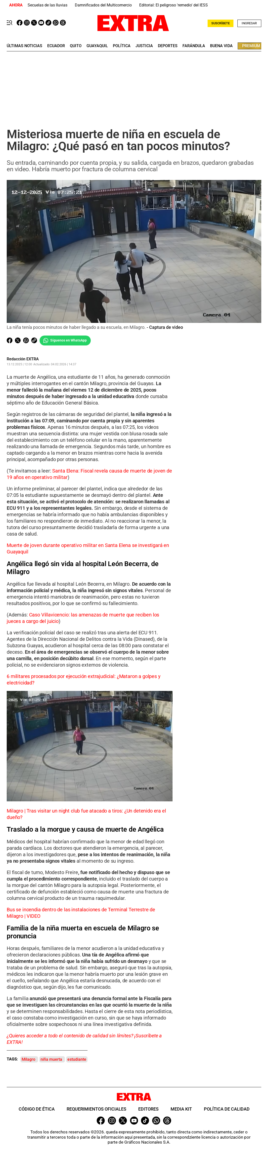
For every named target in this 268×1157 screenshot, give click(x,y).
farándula (193, 46)
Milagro (28, 1059)
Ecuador (56, 46)
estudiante (76, 1059)
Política (122, 46)
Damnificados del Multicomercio (103, 5)
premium (251, 45)
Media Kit (181, 1109)
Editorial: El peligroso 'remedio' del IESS (173, 5)
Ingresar (249, 23)
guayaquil (97, 46)
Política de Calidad (227, 1109)
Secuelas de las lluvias (47, 5)
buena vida (221, 46)
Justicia (144, 46)
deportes (168, 46)
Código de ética (37, 1109)
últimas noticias (24, 46)
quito (76, 46)
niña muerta (51, 1059)
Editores (148, 1109)
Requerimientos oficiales (96, 1109)
